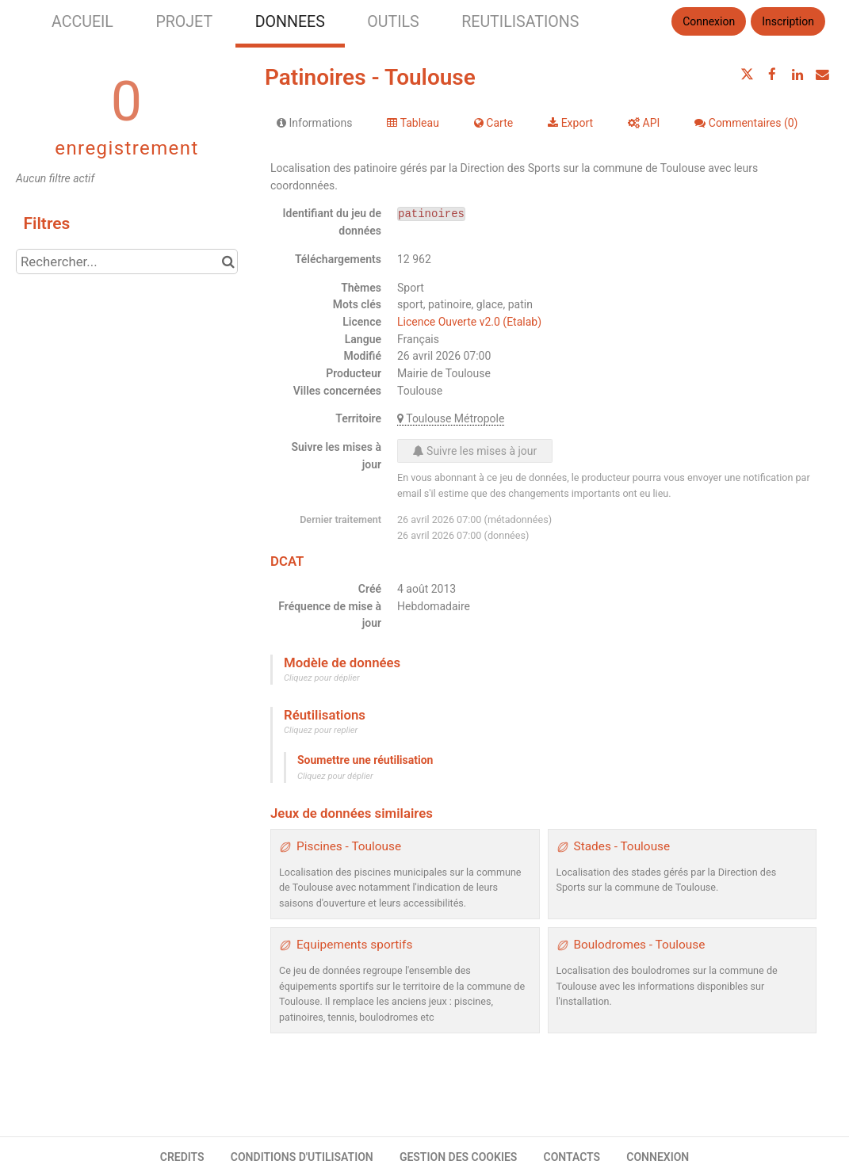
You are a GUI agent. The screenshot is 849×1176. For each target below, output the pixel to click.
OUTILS (393, 22)
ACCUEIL (82, 22)
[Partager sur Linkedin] (797, 74)
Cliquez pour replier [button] (321, 730)
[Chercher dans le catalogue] (228, 261)
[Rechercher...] (127, 261)
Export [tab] (570, 122)
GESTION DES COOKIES (459, 1157)
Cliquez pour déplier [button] (322, 678)
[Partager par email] (822, 74)
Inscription (788, 21)
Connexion (709, 21)
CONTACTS (572, 1157)
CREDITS (182, 1157)
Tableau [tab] (412, 122)
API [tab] (644, 122)
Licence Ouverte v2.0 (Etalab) (469, 321)
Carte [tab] (493, 122)
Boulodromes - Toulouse (640, 944)
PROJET (183, 22)
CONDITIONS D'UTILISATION (302, 1157)
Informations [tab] (314, 122)
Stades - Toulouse (622, 846)
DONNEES (290, 22)
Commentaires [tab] (745, 122)
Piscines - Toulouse (348, 846)
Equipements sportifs (354, 944)
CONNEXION (657, 1157)
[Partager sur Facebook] (772, 74)
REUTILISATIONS (520, 22)
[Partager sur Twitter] (747, 74)
